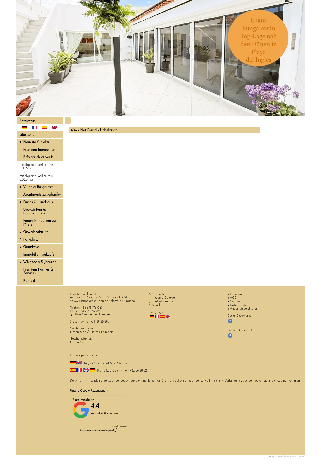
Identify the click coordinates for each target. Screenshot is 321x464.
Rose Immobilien (83, 400)
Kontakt (29, 281)
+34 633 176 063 (92, 308)
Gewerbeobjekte (35, 232)
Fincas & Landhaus (38, 202)
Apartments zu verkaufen (42, 195)
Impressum (237, 294)
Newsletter (159, 305)
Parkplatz (30, 239)
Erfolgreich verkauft (38, 157)
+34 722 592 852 (90, 311)
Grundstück (31, 247)
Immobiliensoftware (294, 456)
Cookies (235, 301)
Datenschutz (238, 305)
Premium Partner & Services (38, 271)
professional (123, 426)
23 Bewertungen (111, 413)
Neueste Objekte (36, 142)
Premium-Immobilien (39, 150)
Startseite (27, 135)
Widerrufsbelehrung (243, 308)
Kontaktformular (163, 301)
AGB (233, 298)
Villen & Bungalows (38, 187)
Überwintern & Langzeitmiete (34, 211)
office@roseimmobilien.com (92, 314)
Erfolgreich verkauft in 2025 (37, 178)
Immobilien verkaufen (39, 254)
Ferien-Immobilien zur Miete (39, 222)
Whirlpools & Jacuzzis (39, 262)
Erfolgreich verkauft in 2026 (37, 166)
